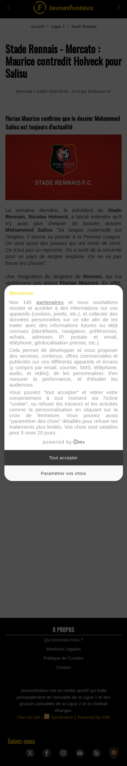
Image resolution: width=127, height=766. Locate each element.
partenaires (50, 302)
